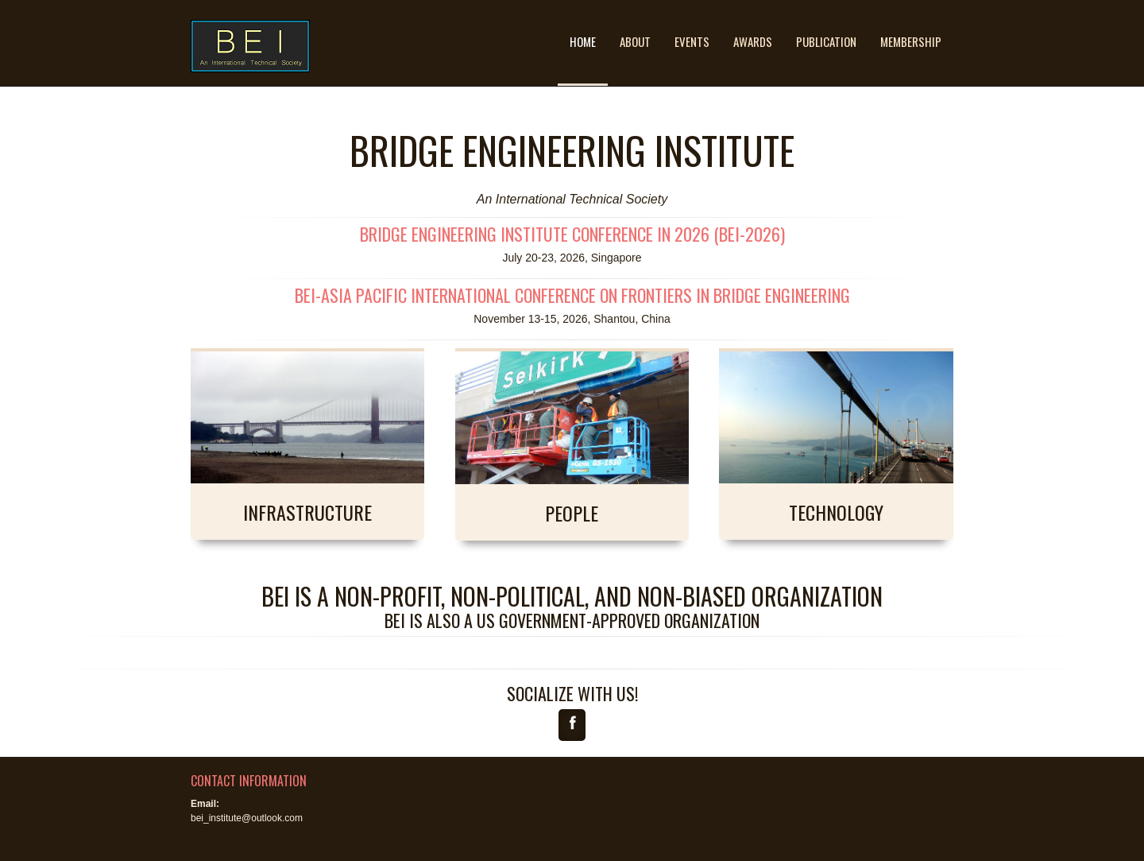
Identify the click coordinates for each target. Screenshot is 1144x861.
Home (583, 41)
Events (691, 41)
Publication (826, 41)
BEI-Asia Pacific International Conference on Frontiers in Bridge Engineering (572, 295)
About (635, 41)
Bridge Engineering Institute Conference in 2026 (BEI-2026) (572, 233)
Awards (752, 41)
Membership (910, 41)
